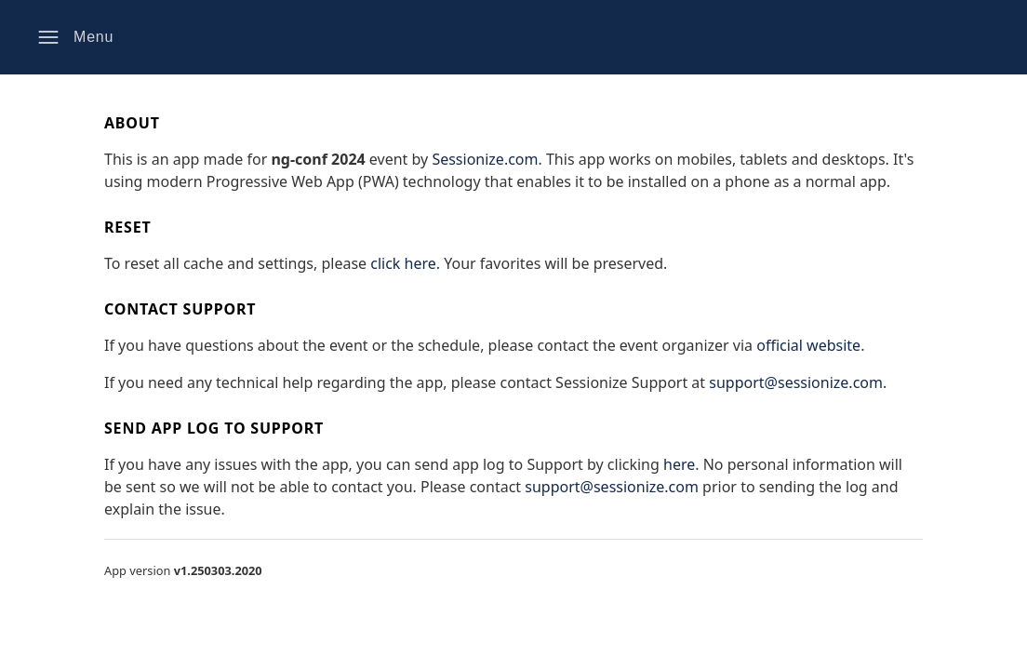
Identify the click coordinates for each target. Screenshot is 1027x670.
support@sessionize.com (796, 382)
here (679, 464)
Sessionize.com (485, 159)
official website (808, 345)
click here (403, 263)
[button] (75, 37)
